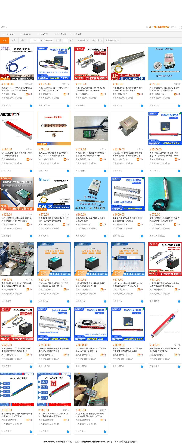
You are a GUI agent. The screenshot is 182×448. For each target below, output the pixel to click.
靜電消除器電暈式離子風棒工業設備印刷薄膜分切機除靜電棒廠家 (90, 89)
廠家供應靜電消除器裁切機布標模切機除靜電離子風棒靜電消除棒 (164, 219)
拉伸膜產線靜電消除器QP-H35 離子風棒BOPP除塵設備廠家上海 (91, 349)
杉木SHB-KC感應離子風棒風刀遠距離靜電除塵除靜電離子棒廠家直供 (128, 284)
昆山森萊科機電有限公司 (10, 159)
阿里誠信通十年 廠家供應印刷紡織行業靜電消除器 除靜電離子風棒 (91, 154)
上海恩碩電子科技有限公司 (84, 159)
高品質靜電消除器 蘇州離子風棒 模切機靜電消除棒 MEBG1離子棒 (17, 284)
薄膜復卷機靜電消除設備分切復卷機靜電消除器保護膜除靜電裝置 (164, 89)
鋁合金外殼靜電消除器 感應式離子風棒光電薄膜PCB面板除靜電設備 (17, 219)
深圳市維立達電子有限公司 (47, 159)
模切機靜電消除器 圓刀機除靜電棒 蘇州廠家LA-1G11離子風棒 (17, 415)
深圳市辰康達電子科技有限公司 (158, 224)
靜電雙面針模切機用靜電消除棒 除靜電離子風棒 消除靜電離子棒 (128, 89)
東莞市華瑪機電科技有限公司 (121, 94)
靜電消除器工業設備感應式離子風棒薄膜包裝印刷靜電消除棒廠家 (164, 284)
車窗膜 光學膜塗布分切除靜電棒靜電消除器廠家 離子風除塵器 (128, 219)
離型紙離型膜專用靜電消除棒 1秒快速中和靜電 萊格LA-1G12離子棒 (90, 415)
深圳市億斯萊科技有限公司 (84, 94)
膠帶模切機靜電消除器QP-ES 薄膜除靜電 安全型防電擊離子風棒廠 (127, 349)
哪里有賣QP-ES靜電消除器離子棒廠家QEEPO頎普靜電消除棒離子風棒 (164, 154)
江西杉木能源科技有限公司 (10, 224)
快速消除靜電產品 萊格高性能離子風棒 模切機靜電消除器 (165, 349)
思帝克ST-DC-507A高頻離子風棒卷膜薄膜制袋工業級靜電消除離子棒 (17, 89)
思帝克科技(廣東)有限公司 (10, 94)
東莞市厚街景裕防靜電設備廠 (158, 94)
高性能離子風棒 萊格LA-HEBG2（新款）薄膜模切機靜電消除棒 (53, 415)
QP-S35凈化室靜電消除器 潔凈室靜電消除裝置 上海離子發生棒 (54, 349)
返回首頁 (118, 442)
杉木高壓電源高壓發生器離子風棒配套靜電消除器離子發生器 (90, 284)
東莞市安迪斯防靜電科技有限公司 (121, 159)
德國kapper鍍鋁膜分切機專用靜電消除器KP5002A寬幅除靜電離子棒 (53, 154)
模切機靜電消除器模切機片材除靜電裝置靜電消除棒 (90, 219)
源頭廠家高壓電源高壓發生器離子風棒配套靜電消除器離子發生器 (53, 284)
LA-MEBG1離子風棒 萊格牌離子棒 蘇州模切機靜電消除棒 (17, 154)
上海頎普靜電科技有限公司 (47, 94)
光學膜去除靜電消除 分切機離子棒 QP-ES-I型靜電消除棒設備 (54, 89)
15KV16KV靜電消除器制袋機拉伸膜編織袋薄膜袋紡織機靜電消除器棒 (127, 154)
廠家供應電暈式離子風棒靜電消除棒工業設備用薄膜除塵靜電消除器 (16, 349)
